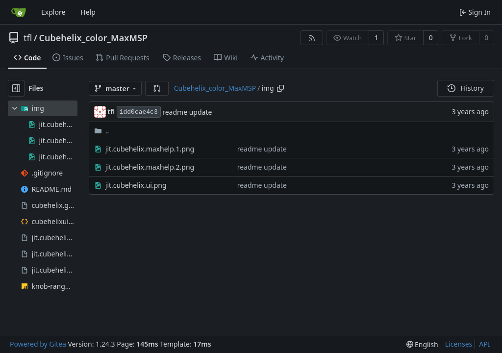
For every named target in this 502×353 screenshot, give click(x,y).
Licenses (459, 344)
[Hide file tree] (16, 88)
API (484, 344)
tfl (28, 38)
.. (101, 130)
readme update (187, 112)
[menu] (422, 344)
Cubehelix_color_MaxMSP (93, 38)
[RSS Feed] (312, 37)
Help (88, 12)
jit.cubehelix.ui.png (136, 185)
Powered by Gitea (38, 344)
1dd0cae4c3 (139, 112)
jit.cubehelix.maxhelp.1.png (149, 148)
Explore (53, 12)
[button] (157, 88)
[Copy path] (280, 88)
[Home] (18, 12)
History (466, 88)
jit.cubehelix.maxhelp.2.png (149, 167)
